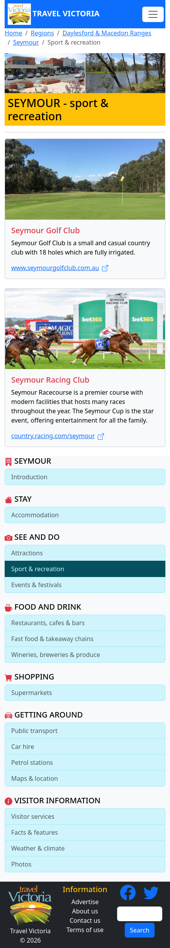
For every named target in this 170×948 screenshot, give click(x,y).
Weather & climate (38, 848)
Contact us (85, 920)
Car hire (22, 746)
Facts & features (34, 832)
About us (85, 911)
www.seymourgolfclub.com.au (59, 267)
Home (13, 33)
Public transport (34, 730)
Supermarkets (31, 692)
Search (140, 930)
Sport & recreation (37, 569)
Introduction (29, 477)
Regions (42, 33)
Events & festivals (36, 585)
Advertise (85, 902)
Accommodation (35, 515)
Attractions (27, 553)
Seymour (26, 42)
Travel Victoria (54, 14)
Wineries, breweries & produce (55, 654)
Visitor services (32, 816)
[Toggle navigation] (153, 14)
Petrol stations (32, 762)
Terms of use (85, 929)
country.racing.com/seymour (57, 436)
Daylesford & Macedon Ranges (107, 33)
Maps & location (34, 778)
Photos (21, 864)
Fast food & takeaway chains (52, 638)
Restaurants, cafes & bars (48, 623)
